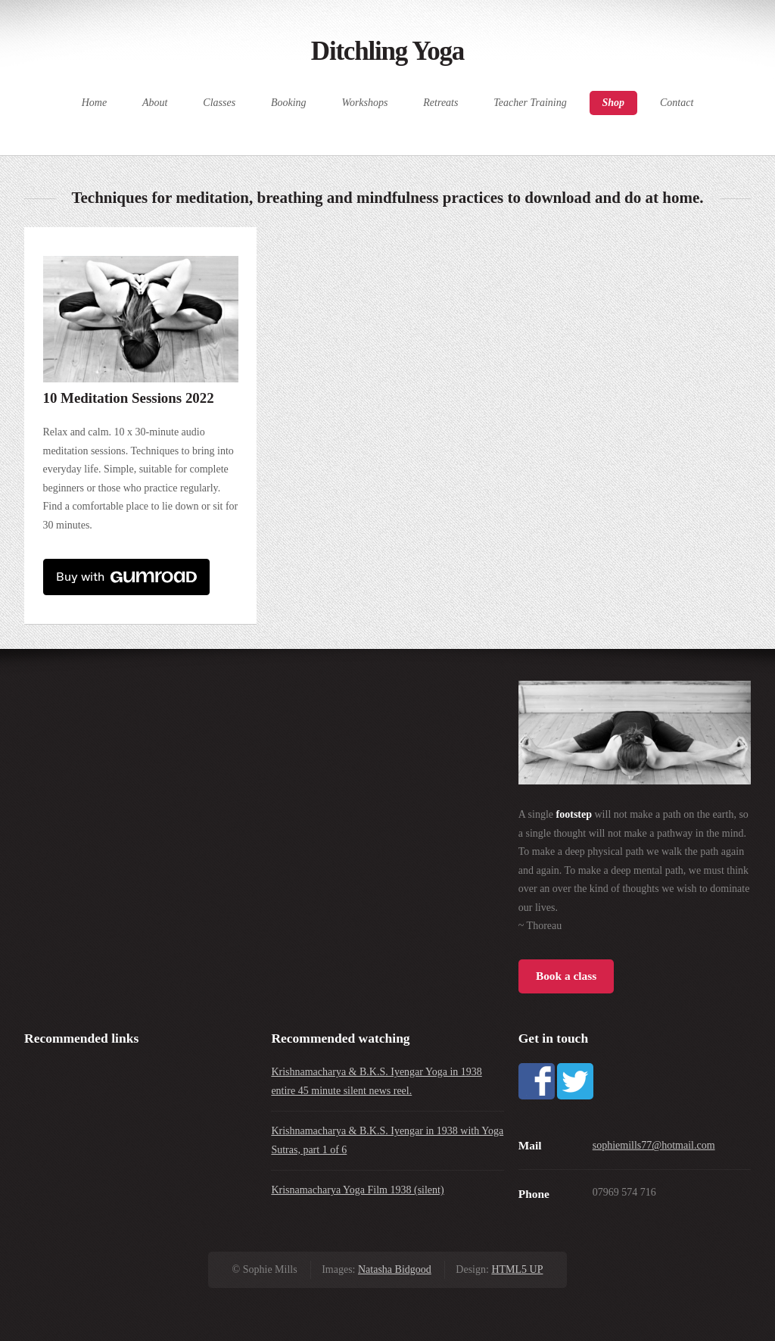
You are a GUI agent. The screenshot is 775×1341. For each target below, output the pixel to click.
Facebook (536, 1081)
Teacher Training (529, 102)
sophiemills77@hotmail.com (654, 1145)
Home (94, 102)
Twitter (575, 1081)
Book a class (566, 975)
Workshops (365, 102)
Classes (219, 102)
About (154, 102)
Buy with (126, 577)
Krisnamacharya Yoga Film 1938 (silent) (357, 1190)
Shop (613, 102)
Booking (289, 102)
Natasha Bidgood (394, 1269)
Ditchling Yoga (387, 51)
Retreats (440, 102)
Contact (676, 102)
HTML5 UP (517, 1269)
